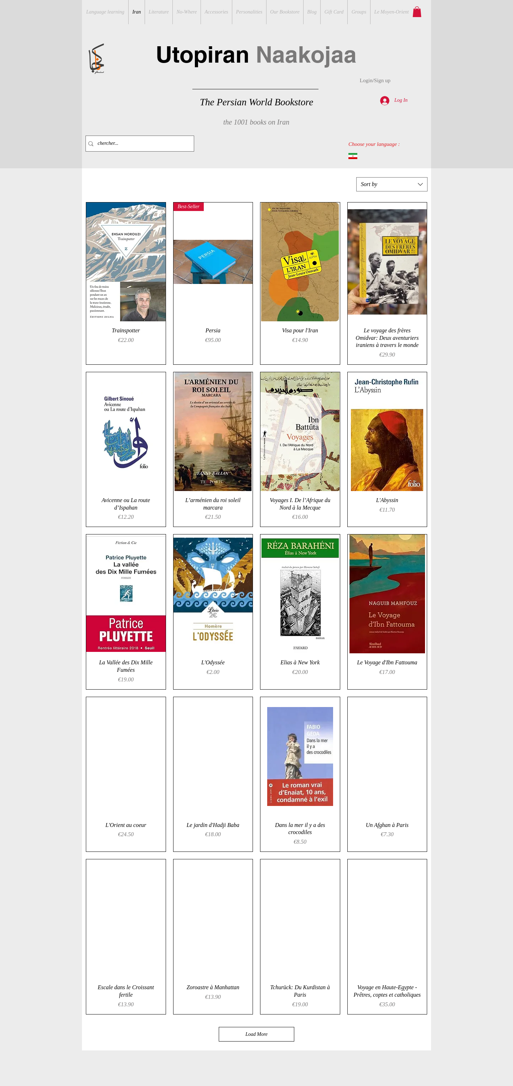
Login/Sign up (375, 80)
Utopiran (256, 54)
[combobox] (392, 184)
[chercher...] (138, 143)
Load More (256, 1034)
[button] (417, 11)
